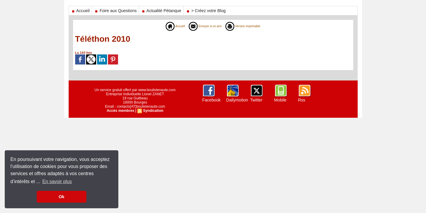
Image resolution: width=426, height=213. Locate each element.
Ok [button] (61, 196)
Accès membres (120, 111)
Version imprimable (246, 26)
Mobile (280, 100)
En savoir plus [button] (57, 181)
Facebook (211, 100)
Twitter (256, 100)
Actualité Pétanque (161, 10)
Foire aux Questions (115, 10)
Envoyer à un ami (203, 26)
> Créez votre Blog (206, 10)
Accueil (80, 10)
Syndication (153, 111)
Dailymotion (237, 100)
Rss (301, 100)
